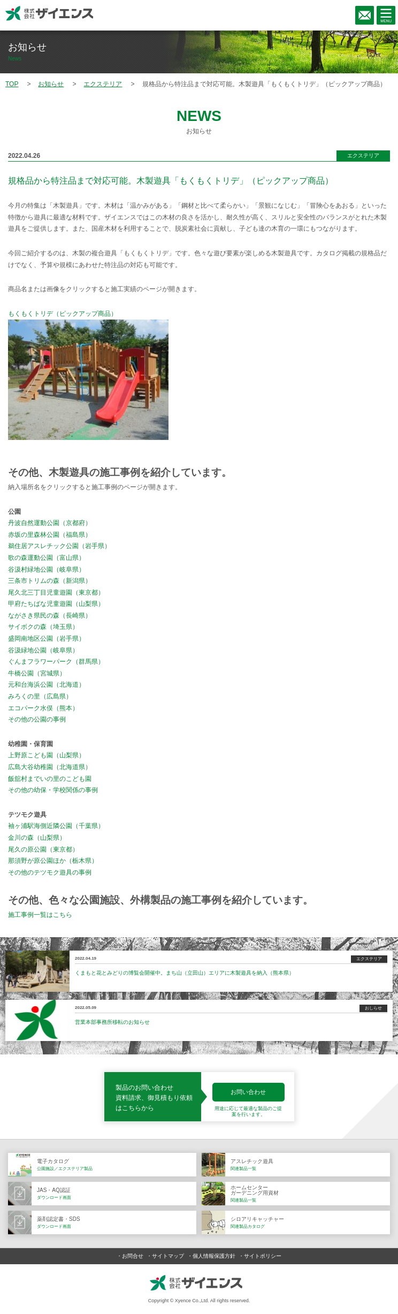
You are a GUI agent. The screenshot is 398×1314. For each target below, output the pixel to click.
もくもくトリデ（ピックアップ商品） (62, 313)
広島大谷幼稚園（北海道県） (49, 767)
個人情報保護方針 (214, 1256)
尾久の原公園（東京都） (43, 849)
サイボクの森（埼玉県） (43, 627)
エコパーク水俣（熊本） (43, 708)
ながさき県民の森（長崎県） (49, 615)
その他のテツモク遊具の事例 (49, 872)
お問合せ (132, 1256)
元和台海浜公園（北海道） (46, 684)
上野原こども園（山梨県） (46, 755)
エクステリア (363, 155)
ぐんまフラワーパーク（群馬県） (56, 661)
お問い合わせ (248, 1092)
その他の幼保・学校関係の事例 (53, 790)
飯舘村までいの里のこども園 (49, 779)
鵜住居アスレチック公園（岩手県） (59, 546)
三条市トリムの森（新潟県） (49, 580)
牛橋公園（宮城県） (37, 673)
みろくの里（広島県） (40, 696)
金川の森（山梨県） (37, 837)
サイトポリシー (262, 1256)
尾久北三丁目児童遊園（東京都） (56, 592)
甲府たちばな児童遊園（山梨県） (56, 603)
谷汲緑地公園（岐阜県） (43, 650)
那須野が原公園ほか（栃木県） (53, 860)
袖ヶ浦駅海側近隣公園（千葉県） (56, 826)
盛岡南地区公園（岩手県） (46, 638)
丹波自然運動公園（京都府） (49, 523)
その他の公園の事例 (37, 719)
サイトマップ (168, 1256)
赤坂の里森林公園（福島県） (49, 534)
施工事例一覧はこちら (40, 914)
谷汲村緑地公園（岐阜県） (46, 569)
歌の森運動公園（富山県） (46, 557)
